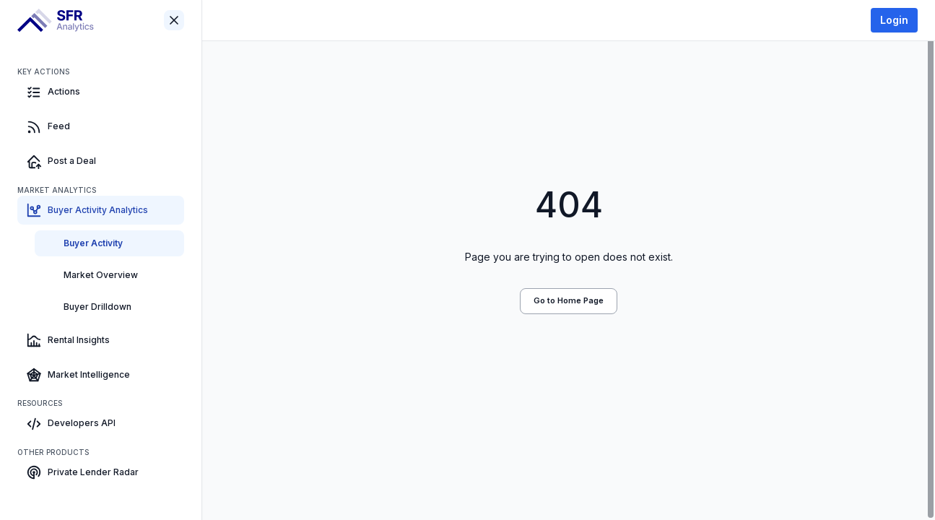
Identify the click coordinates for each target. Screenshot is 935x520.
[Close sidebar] (174, 20)
